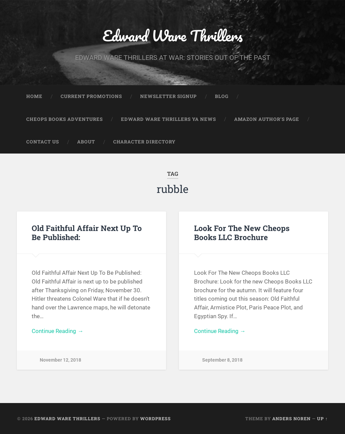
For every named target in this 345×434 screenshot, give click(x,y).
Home (34, 96)
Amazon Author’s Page (266, 119)
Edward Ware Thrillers (172, 35)
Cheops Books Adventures (64, 119)
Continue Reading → (57, 331)
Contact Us (42, 142)
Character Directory (144, 142)
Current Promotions (91, 96)
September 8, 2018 (222, 360)
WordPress (155, 418)
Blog (221, 96)
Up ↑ (322, 418)
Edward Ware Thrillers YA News (168, 119)
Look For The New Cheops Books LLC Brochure (241, 232)
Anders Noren (291, 418)
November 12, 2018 (60, 360)
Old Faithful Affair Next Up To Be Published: (87, 232)
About (86, 142)
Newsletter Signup (168, 96)
